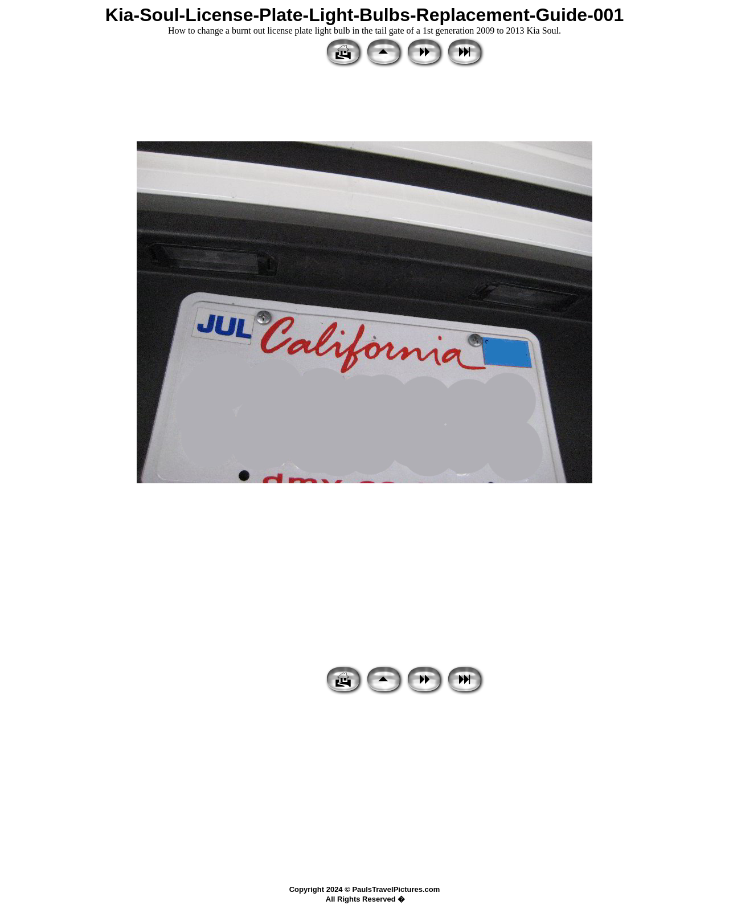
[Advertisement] (364, 105)
